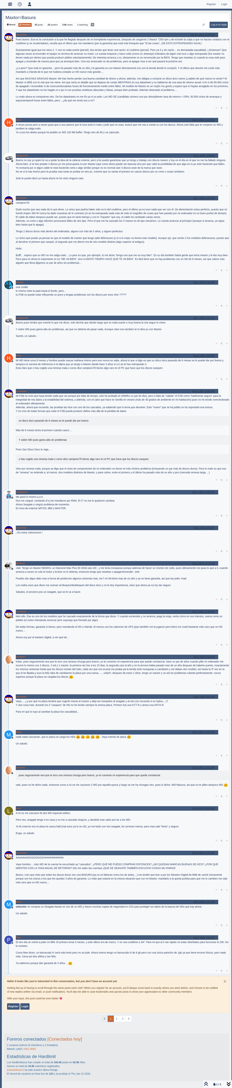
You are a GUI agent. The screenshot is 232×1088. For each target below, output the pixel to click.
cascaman (21, 34)
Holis (18, 120)
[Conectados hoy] (64, 1039)
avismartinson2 (15, 1069)
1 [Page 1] (110, 1018)
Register (13, 1006)
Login (24, 1006)
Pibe (18, 937)
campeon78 (22, 155)
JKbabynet (21, 492)
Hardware (25, 25)
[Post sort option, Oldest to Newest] (204, 24)
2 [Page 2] (116, 1018)
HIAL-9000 (30, 1048)
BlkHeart (20, 563)
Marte (19, 732)
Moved (11, 25)
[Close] (225, 981)
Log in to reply (219, 24)
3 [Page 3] (122, 1018)
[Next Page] (128, 1019)
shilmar (20, 282)
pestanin (20, 657)
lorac (18, 808)
